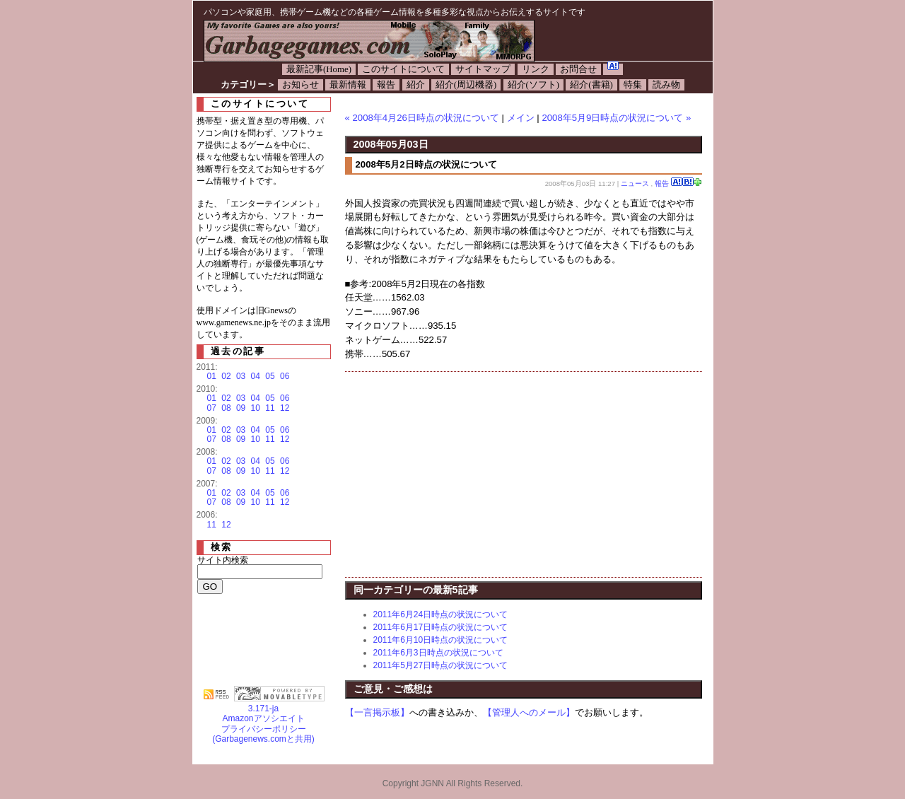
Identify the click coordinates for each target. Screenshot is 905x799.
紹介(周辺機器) (466, 85)
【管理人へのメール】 (529, 712)
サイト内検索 (222, 560)
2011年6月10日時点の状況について (440, 640)
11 (269, 408)
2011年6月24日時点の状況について (440, 614)
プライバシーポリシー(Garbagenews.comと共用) (263, 734)
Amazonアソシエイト (263, 718)
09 (240, 408)
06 (284, 376)
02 (225, 376)
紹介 (416, 85)
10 (255, 408)
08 (225, 408)
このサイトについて (403, 69)
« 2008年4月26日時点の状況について (422, 117)
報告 (386, 85)
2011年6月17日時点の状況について (440, 627)
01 (211, 376)
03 (240, 376)
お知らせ (300, 85)
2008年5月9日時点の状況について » (616, 117)
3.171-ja (279, 704)
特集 (633, 85)
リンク (535, 69)
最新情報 (347, 85)
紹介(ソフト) (534, 85)
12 (284, 408)
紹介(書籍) (591, 85)
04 (255, 376)
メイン (521, 117)
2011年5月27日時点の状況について (440, 665)
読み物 (666, 85)
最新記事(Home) (318, 69)
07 (211, 408)
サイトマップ (482, 69)
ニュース (635, 183)
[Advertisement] (464, 474)
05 (269, 376)
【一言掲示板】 (377, 712)
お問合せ (578, 69)
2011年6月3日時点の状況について (438, 653)
